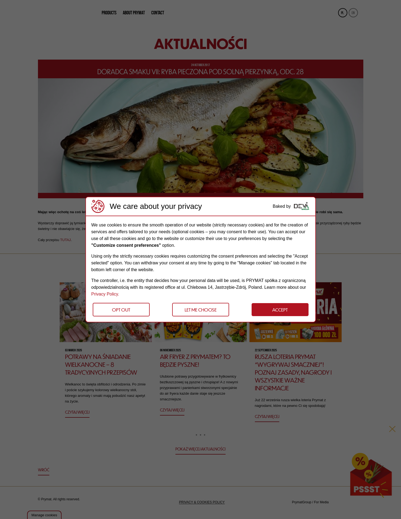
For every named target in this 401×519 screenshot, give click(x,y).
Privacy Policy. (105, 294)
